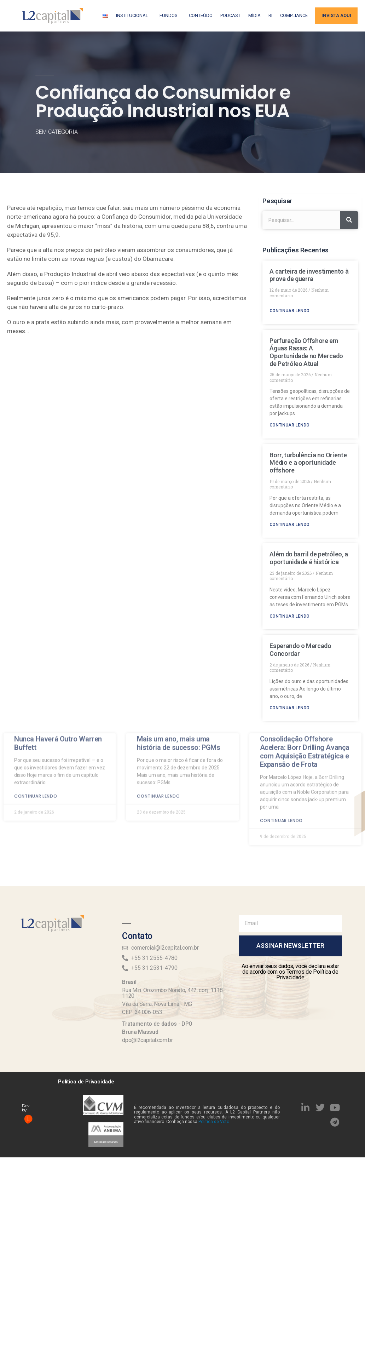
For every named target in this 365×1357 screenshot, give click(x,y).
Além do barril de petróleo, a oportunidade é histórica (309, 558)
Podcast (230, 15)
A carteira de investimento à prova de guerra (309, 275)
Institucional (134, 15)
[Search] (349, 220)
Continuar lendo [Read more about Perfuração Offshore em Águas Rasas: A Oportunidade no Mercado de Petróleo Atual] (289, 425)
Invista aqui (336, 15)
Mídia (254, 15)
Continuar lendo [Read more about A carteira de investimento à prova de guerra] (289, 310)
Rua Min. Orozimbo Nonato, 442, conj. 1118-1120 (173, 993)
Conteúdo (201, 15)
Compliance (294, 15)
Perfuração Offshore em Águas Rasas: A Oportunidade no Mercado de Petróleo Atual (306, 352)
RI (270, 15)
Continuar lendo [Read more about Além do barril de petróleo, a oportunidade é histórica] (289, 616)
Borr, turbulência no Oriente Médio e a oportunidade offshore (308, 462)
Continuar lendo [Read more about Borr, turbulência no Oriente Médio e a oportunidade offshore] (289, 524)
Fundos (170, 15)
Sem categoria (56, 131)
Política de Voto (213, 1121)
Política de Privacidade (86, 1081)
